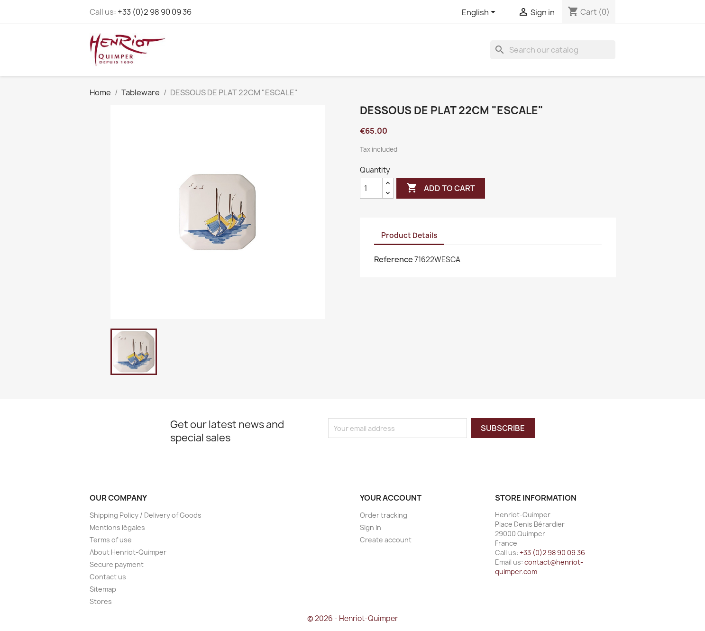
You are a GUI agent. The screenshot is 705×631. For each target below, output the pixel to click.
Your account (390, 498)
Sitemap (103, 589)
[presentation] (407, 456)
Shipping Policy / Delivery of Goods (145, 515)
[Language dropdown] (480, 12)
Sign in (370, 527)
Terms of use (111, 539)
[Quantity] (371, 188)
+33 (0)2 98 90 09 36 (155, 12)
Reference (393, 259)
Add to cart (440, 188)
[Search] (552, 49)
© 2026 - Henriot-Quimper (352, 618)
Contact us (108, 576)
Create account (386, 539)
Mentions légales (117, 527)
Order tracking (383, 515)
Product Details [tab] (409, 235)
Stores (101, 601)
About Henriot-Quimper (128, 552)
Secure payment (117, 564)
